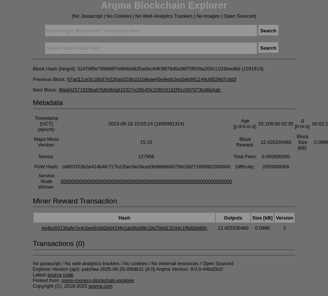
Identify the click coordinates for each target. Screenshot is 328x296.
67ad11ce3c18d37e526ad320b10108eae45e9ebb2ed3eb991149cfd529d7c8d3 (151, 79)
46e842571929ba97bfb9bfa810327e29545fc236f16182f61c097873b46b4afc (139, 90)
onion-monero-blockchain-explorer (97, 280)
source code (60, 275)
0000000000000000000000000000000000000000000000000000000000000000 (146, 181)
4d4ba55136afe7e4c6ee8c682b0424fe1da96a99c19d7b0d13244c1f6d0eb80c (124, 228)
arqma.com (100, 286)
